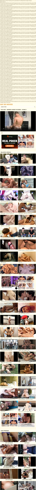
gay (2, 132)
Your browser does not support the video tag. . (18, 121)
